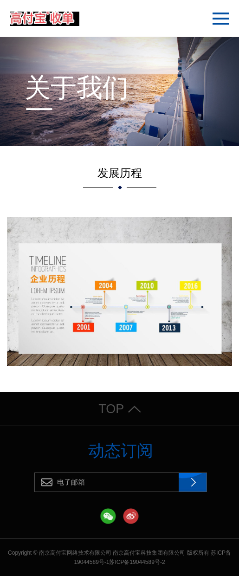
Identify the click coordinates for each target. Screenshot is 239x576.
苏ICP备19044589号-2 (137, 562)
